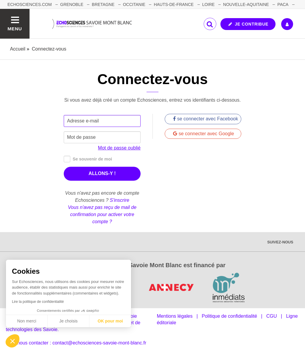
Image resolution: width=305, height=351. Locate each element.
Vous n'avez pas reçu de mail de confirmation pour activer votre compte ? (102, 214)
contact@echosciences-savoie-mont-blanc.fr (99, 342)
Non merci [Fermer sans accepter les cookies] (26, 321)
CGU (271, 316)
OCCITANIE (134, 4)
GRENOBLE (71, 4)
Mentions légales (174, 316)
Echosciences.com (29, 4)
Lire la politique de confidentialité (38, 302)
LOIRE (208, 4)
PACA (282, 4)
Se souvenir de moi (88, 159)
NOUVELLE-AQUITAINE (246, 4)
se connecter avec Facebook (205, 118)
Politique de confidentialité (229, 316)
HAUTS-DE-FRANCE (174, 4)
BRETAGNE (103, 4)
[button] (12, 341)
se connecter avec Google (203, 133)
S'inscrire (119, 200)
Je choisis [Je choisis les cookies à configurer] (68, 321)
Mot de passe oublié (119, 147)
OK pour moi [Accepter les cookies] (110, 321)
